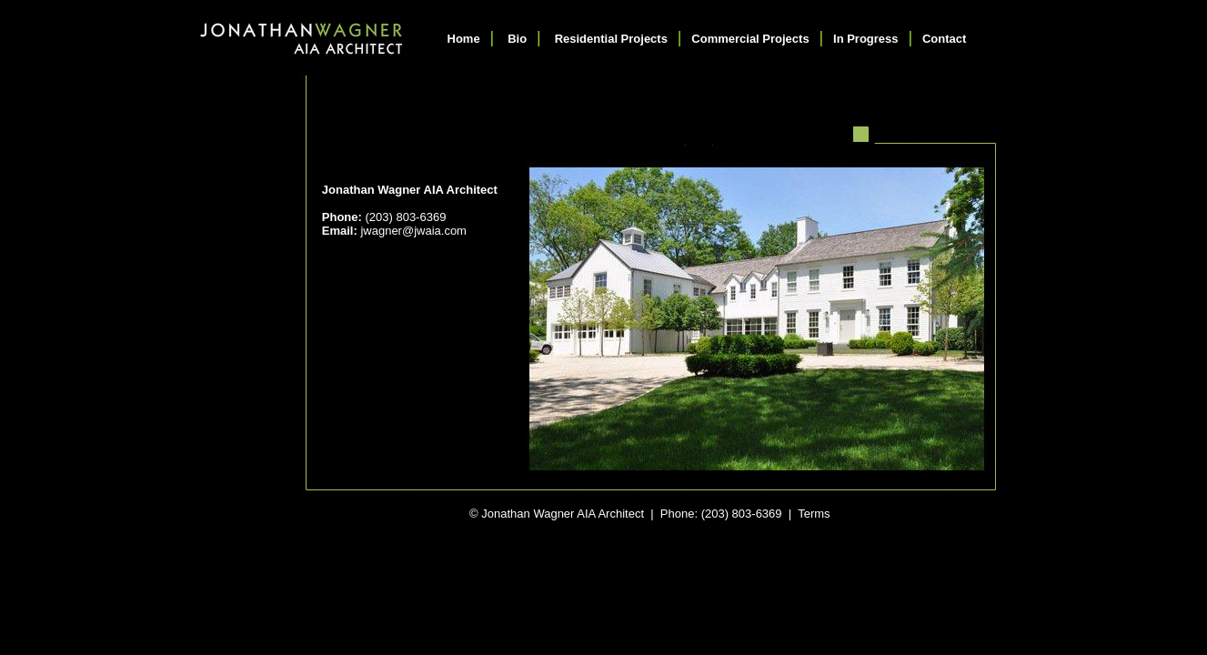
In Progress (866, 38)
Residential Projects (611, 38)
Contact (944, 38)
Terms (814, 513)
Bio (517, 38)
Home (464, 38)
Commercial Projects (750, 38)
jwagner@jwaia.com (413, 230)
